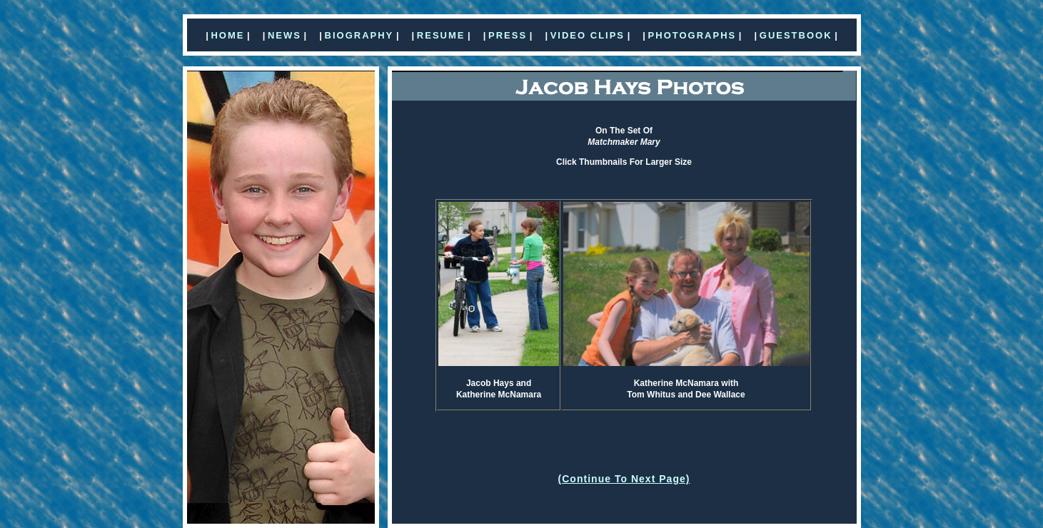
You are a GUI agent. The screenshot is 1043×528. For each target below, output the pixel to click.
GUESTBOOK (796, 35)
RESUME (441, 35)
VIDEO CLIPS (587, 35)
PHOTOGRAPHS (692, 35)
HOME (227, 35)
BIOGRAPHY (359, 35)
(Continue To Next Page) (624, 478)
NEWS (284, 35)
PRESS (507, 35)
